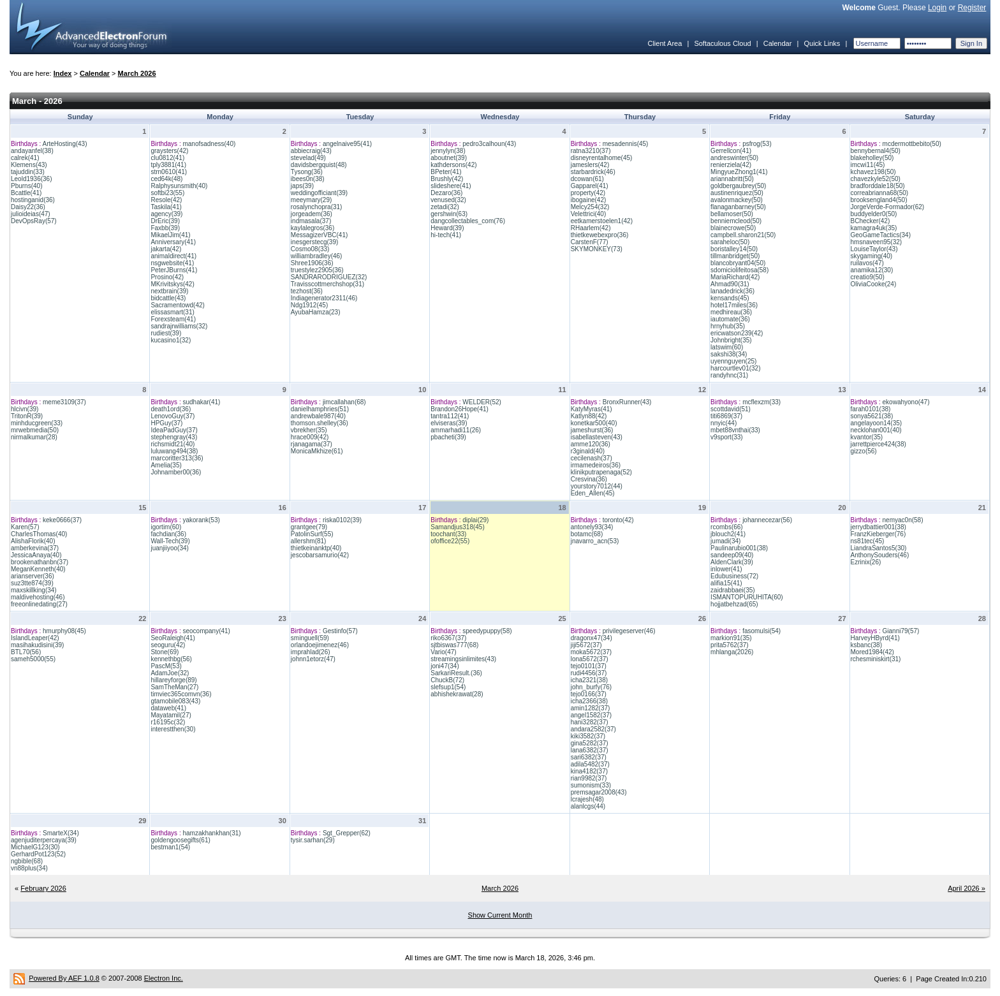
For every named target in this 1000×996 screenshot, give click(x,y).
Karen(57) (25, 527)
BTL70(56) (26, 651)
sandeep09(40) (731, 555)
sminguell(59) (310, 637)
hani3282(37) (589, 722)
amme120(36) (590, 444)
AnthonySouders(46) (880, 555)
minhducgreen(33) (36, 423)
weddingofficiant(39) (319, 192)
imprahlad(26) (310, 651)
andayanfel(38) (32, 150)
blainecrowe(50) (733, 227)
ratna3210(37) (591, 150)
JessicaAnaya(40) (36, 555)
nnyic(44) (723, 423)
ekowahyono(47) (906, 402)
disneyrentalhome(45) (602, 157)
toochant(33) (448, 534)
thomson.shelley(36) (319, 423)
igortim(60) (166, 527)
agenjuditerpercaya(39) (44, 840)
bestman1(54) (170, 847)
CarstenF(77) (589, 241)
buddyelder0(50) (874, 213)
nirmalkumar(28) (34, 437)
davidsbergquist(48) (319, 164)
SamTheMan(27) (174, 687)
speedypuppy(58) (486, 630)
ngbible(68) (27, 861)
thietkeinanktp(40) (316, 548)
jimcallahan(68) (344, 402)
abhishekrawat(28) (456, 694)
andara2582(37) (593, 729)
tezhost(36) (307, 291)
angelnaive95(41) (347, 143)
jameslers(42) (590, 164)
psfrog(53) (757, 143)
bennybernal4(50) (876, 150)
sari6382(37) (589, 757)
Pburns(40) (26, 185)
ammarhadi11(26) (455, 430)
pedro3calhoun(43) (489, 143)
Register (972, 7)
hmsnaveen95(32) (876, 241)
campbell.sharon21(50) (743, 234)
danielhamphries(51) (320, 409)
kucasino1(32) (171, 340)
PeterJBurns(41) (174, 270)
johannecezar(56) (767, 520)
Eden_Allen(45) (593, 493)
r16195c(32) (168, 722)
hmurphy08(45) (64, 630)
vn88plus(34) (29, 868)
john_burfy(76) (591, 687)
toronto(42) (618, 520)
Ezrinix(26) (866, 562)
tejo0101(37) (589, 666)
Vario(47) (443, 651)
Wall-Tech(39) (170, 541)
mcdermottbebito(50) (912, 143)
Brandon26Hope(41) (459, 409)
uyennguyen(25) (733, 361)
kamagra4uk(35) (874, 227)
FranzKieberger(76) (878, 534)
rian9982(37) (589, 778)
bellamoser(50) (731, 213)
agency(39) (166, 213)
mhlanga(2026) (731, 651)
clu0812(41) (167, 157)
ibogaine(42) (589, 199)
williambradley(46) (316, 256)
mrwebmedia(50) (35, 430)
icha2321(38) (589, 680)
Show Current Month (500, 915)
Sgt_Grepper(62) (347, 833)
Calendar (777, 43)
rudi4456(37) (589, 673)
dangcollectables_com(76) (467, 220)
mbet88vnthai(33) (735, 430)
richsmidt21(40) (173, 444)
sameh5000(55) (33, 659)
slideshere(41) (450, 185)
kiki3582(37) (588, 736)
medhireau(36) (731, 312)
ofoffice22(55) (449, 541)
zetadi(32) (444, 206)
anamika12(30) (872, 270)
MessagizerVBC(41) (319, 234)
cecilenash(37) (591, 458)
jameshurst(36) (592, 430)
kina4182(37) (589, 771)
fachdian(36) (168, 534)
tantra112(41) (449, 416)
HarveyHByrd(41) (875, 637)
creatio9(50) (868, 277)
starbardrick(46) (593, 171)
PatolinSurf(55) (312, 534)
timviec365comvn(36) (181, 694)
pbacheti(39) (448, 437)
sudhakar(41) (201, 402)
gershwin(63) (448, 213)
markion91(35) (730, 637)
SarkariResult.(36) (456, 673)
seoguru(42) (168, 644)
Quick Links (822, 43)
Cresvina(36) (589, 479)
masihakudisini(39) (37, 644)
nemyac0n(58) (903, 520)
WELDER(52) (481, 402)
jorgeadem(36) (311, 213)
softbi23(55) (167, 192)
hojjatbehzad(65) (734, 604)
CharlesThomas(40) (39, 534)
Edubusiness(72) (734, 576)
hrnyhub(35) (727, 326)
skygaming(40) (872, 256)
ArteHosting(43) (64, 143)
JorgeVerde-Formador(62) (888, 206)
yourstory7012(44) (596, 486)
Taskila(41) (166, 206)
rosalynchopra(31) (316, 206)
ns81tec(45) (868, 541)
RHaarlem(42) (591, 227)
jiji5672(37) (586, 644)
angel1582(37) (591, 715)
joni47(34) (444, 666)
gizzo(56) (864, 451)
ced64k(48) (166, 178)
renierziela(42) (730, 164)
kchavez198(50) (873, 171)
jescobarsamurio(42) (320, 555)
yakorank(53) (200, 520)
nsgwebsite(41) (172, 263)
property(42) (588, 192)
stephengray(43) (174, 437)
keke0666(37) (62, 520)
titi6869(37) (726, 416)
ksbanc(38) (866, 644)
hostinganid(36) (33, 199)
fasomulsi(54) (761, 630)
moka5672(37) (591, 651)
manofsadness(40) (208, 143)
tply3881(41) (168, 164)
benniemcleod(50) (735, 220)
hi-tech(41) (445, 234)
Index (63, 73)
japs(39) (302, 185)
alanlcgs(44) (588, 806)
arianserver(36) (32, 576)
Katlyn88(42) (589, 416)
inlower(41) (726, 569)
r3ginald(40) (588, 451)
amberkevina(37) (35, 548)
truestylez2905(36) (317, 270)
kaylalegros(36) (312, 227)
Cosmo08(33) (310, 249)
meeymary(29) (311, 199)
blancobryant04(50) (737, 263)
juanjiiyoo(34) (169, 548)
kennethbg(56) (171, 659)
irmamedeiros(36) (596, 465)
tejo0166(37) (589, 694)
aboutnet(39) (448, 157)
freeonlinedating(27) (39, 604)
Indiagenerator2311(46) (324, 298)
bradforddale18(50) (878, 185)
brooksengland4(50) (879, 199)
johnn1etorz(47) (313, 659)
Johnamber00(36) (176, 472)
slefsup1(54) (448, 687)
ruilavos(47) (867, 263)
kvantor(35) (867, 437)
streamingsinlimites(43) (463, 659)
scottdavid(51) (730, 409)
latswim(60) (726, 347)
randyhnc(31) (729, 375)
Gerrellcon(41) (730, 150)
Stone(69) (165, 651)
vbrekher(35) (309, 430)
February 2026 (43, 888)
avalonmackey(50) (736, 199)
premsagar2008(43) (599, 792)
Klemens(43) (29, 164)
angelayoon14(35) (876, 423)
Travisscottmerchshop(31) (327, 284)
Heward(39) (447, 227)
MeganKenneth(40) (38, 569)
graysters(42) (169, 150)
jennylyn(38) (447, 150)
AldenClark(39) (731, 562)
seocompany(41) (206, 630)
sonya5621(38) (872, 416)
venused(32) (448, 199)
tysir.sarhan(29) (313, 840)
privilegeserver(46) (629, 630)
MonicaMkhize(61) (317, 451)
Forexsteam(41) (173, 319)
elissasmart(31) (172, 312)
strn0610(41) (169, 171)
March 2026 (137, 73)
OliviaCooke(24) (874, 284)
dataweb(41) (168, 708)
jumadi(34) (725, 541)
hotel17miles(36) (734, 305)
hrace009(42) (309, 437)
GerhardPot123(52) (38, 854)
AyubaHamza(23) (316, 312)
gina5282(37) (589, 743)
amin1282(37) (590, 708)
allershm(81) (309, 541)
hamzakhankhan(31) (211, 833)
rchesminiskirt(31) (876, 659)
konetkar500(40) (594, 423)
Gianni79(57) (901, 630)
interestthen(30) (173, 729)
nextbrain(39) (169, 291)
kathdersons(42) (453, 164)
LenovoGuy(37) (173, 416)
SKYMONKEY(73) (596, 249)
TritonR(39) (27, 416)
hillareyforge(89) (173, 680)
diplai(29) (475, 520)
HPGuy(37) (166, 423)
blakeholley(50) (872, 157)
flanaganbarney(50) (738, 206)
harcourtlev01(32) (735, 368)
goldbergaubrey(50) (738, 185)
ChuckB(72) (447, 680)
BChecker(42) (870, 220)
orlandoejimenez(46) (320, 644)
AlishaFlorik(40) (33, 541)
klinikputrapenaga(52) (601, 472)
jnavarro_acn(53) (595, 541)
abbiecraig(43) (311, 150)
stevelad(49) (308, 157)
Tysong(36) (307, 171)
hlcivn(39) (24, 409)
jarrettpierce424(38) (878, 444)
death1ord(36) (171, 409)
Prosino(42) (167, 277)
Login (937, 7)
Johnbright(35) (730, 340)
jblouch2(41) (728, 534)
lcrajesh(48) (587, 799)
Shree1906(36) (312, 263)
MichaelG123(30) (35, 847)
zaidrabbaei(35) (732, 590)
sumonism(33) (591, 785)
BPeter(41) (445, 171)
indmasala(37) (311, 220)
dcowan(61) (587, 178)
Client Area (664, 43)
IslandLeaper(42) (35, 637)
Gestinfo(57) (340, 630)
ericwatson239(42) (736, 333)
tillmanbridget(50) (735, 256)
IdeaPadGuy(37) (174, 430)
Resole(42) (166, 199)
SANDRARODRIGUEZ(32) (329, 277)
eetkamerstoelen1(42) (602, 220)
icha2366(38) (589, 701)
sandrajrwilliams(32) (179, 326)
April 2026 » (966, 888)
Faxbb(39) (165, 227)
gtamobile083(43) (175, 701)
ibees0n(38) (308, 178)
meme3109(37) (64, 402)
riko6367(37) (448, 637)
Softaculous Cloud (722, 43)
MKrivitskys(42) (172, 284)
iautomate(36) (730, 319)
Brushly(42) (446, 178)
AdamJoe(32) (170, 673)
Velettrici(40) (589, 213)
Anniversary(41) (173, 241)
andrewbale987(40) (318, 416)
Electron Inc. (163, 978)
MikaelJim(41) (170, 234)
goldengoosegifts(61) (180, 840)
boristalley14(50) (734, 249)
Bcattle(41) (26, 192)
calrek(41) (25, 157)
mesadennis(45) (626, 143)
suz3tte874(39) (32, 583)
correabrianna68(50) (880, 192)
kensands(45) (729, 298)
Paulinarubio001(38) (739, 548)
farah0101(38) (871, 409)
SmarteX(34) (61, 833)
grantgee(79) (309, 527)
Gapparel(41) (589, 185)
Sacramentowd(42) (177, 305)
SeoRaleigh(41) (173, 637)
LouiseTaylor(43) (874, 249)
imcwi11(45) (868, 164)
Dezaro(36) (446, 192)
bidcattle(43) (168, 298)
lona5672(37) (589, 659)
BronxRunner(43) (627, 402)
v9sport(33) (726, 437)
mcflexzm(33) (761, 402)
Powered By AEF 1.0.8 (64, 978)
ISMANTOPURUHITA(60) (746, 597)
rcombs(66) (726, 527)
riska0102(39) (342, 520)
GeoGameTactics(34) (881, 234)
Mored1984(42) (872, 651)
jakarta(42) (166, 249)
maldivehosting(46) (38, 597)
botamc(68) (587, 534)
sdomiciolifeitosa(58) (739, 270)
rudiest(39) (166, 333)
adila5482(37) (590, 764)
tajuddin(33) (28, 171)
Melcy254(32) (590, 206)
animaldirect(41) (173, 256)
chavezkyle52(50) (876, 178)
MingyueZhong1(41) (739, 171)
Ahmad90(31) (729, 284)
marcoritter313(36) (177, 458)
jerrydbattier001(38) (878, 527)
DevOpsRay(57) (34, 220)
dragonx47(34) (591, 637)
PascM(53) (166, 666)
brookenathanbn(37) (39, 562)
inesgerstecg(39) (314, 241)
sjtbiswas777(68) (454, 644)
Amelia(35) (166, 465)
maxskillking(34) (34, 590)
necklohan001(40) (876, 430)
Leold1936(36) (31, 178)
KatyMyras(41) (591, 409)
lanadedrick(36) (732, 291)
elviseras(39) (448, 423)
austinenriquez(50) (736, 192)
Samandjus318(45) (457, 527)
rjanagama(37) (311, 444)
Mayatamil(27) (171, 715)
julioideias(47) (30, 213)
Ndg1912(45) (309, 305)
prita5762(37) (729, 644)
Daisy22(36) (28, 206)
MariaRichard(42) (735, 277)
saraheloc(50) (729, 241)
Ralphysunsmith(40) (179, 185)
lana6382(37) (589, 750)
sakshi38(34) (728, 354)
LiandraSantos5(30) (879, 548)
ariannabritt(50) (732, 178)
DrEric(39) (165, 220)
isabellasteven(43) (596, 437)
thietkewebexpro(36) (600, 234)
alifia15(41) (726, 583)
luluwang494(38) (174, 451)
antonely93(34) (592, 527)
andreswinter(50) (734, 157)
